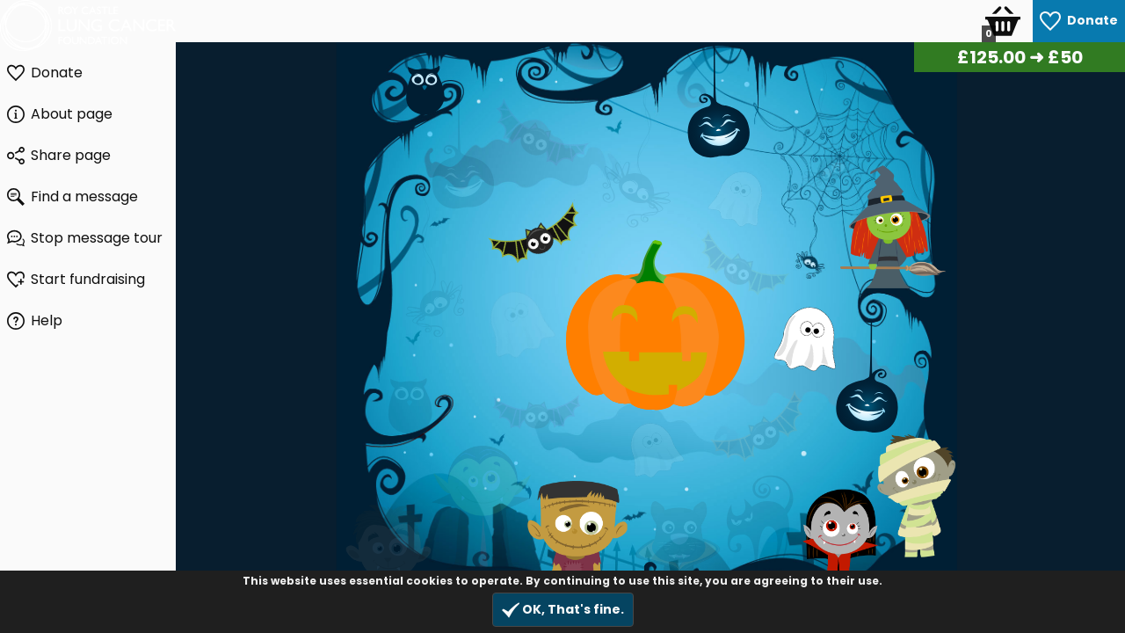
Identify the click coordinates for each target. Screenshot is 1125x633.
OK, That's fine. (563, 609)
